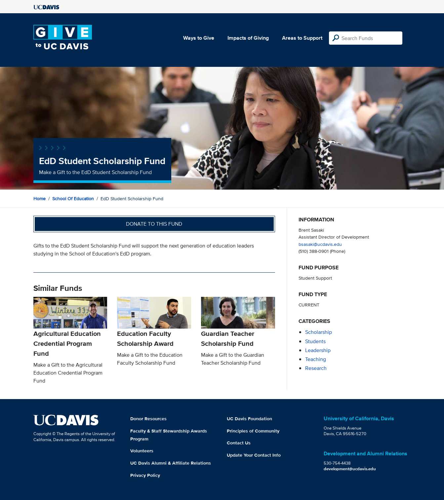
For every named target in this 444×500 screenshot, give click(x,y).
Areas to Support (302, 38)
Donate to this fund (154, 224)
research (316, 368)
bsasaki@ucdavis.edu (320, 244)
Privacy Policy (145, 475)
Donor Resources (148, 418)
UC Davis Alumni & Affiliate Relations (170, 463)
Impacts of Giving (248, 38)
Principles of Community (253, 431)
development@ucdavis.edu (350, 469)
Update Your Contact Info (254, 455)
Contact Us (239, 442)
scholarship (318, 332)
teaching (315, 359)
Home (39, 198)
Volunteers (141, 450)
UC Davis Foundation (249, 418)
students (315, 341)
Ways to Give (198, 38)
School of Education (73, 198)
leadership (318, 350)
